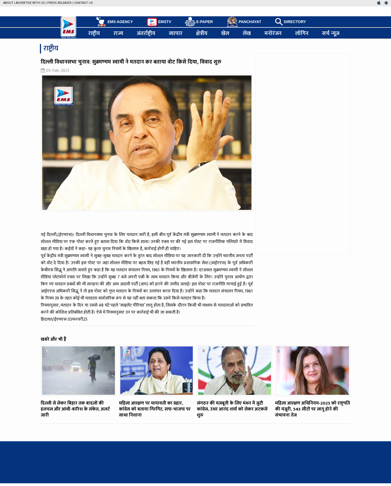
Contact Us (83, 3)
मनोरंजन (273, 33)
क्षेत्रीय (201, 33)
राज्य (118, 33)
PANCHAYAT (243, 22)
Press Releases (59, 3)
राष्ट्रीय (94, 33)
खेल (225, 33)
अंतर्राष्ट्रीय (146, 33)
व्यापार (175, 33)
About (8, 3)
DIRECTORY (290, 22)
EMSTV (159, 22)
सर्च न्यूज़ (330, 33)
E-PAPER (199, 22)
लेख (247, 33)
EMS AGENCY (114, 22)
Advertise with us (30, 3)
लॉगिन (301, 33)
